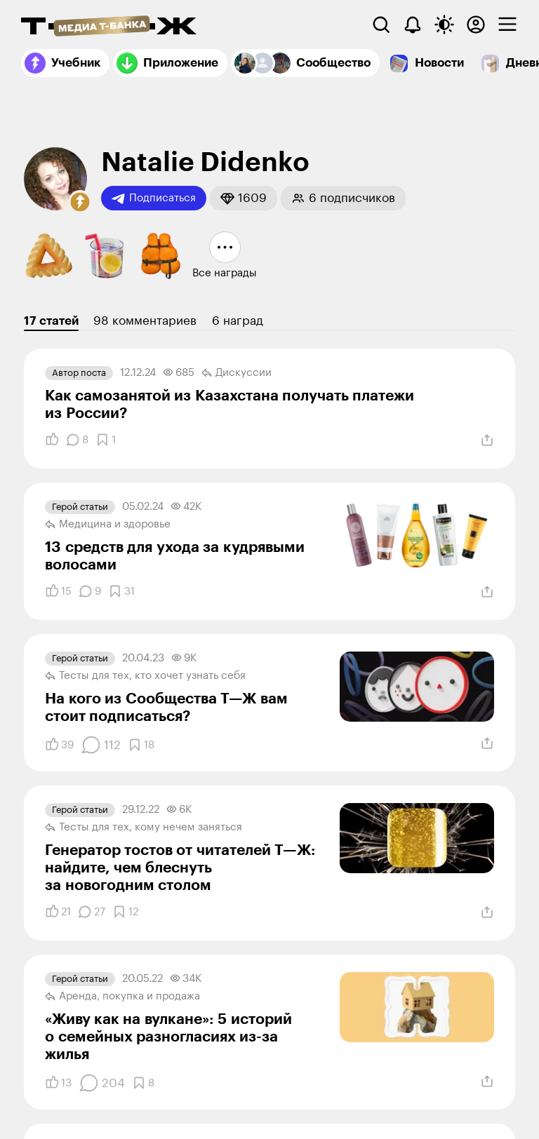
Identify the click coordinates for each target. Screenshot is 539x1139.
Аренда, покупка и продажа (122, 996)
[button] (80, 202)
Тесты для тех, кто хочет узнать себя (145, 676)
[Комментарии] (77, 440)
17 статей (51, 321)
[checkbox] (507, 24)
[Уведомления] (412, 24)
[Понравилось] (51, 440)
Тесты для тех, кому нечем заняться (143, 827)
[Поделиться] (487, 440)
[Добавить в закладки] (105, 440)
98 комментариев (145, 321)
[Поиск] (381, 24)
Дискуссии (236, 373)
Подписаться (154, 198)
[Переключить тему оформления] (444, 24)
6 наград (237, 321)
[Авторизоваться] (475, 24)
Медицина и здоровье (108, 524)
